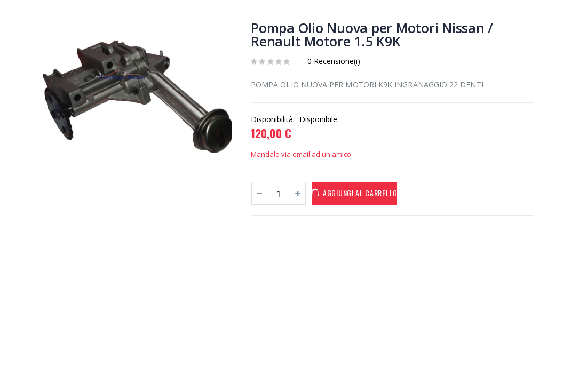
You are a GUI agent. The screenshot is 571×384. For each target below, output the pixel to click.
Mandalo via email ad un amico (301, 154)
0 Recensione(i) (333, 61)
